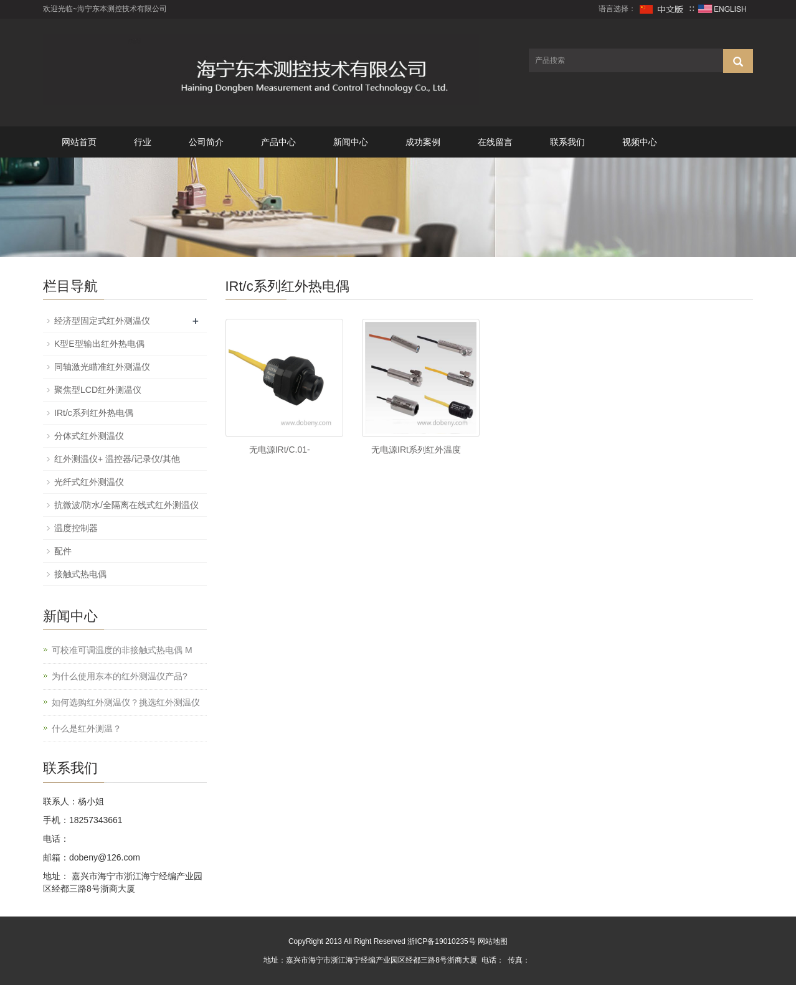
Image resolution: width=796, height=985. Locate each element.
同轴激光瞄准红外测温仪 (102, 367)
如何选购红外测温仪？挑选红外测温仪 (126, 702)
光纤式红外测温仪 (89, 482)
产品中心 (278, 142)
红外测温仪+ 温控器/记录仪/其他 (117, 459)
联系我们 (567, 142)
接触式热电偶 (80, 574)
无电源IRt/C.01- (279, 450)
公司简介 (206, 142)
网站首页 (79, 142)
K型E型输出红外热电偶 (99, 344)
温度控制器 (76, 528)
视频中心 (639, 142)
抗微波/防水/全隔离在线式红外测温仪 (126, 505)
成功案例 (422, 142)
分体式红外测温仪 (89, 436)
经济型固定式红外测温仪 (102, 321)
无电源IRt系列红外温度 (416, 450)
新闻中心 (350, 142)
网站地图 (493, 941)
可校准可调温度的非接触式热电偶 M (122, 650)
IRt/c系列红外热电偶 (93, 413)
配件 (63, 551)
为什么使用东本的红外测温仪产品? (119, 676)
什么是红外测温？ (86, 728)
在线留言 (495, 142)
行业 (142, 142)
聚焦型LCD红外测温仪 (97, 390)
